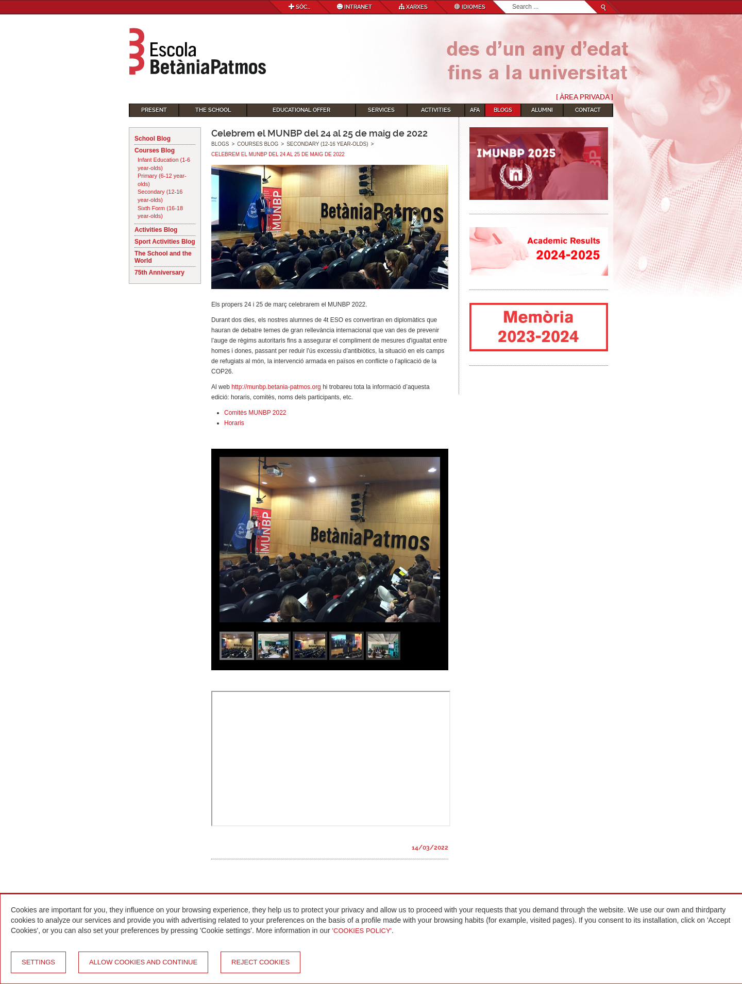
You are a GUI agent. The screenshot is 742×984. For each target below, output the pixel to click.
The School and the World (163, 257)
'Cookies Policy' (362, 931)
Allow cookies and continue (143, 962)
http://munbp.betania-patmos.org (276, 387)
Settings (38, 962)
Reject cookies (260, 962)
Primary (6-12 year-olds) (162, 180)
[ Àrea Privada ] (584, 97)
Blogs (503, 110)
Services (381, 110)
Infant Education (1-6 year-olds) (164, 164)
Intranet (354, 7)
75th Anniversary (159, 272)
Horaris (234, 423)
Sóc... (299, 7)
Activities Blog (155, 229)
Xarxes (413, 7)
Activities (436, 110)
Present (154, 110)
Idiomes (469, 7)
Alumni (542, 110)
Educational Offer (301, 110)
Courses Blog (154, 150)
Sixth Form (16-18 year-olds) (160, 212)
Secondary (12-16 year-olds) (160, 196)
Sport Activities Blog (164, 241)
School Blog (152, 138)
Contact (588, 110)
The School (213, 110)
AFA (475, 110)
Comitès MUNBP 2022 (255, 412)
